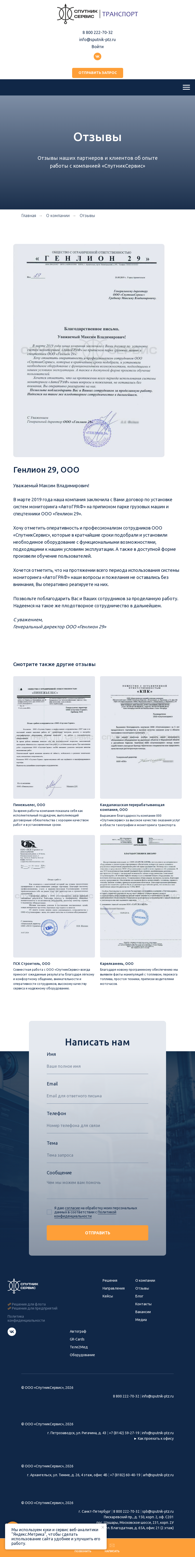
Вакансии (143, 1318)
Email (52, 1089)
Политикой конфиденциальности (85, 1220)
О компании (145, 1286)
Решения (110, 1286)
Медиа (141, 1326)
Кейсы (108, 1302)
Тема (52, 1148)
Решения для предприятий (34, 1314)
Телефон (56, 1119)
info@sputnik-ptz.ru (97, 39)
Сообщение (59, 1178)
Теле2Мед (79, 1353)
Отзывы (87, 215)
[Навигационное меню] (186, 87)
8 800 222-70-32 (98, 32)
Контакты (143, 1310)
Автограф (78, 1337)
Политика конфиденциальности (26, 1324)
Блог (139, 1302)
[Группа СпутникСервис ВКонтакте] (12, 1340)
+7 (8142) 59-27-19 (124, 1439)
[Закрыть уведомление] (102, 1527)
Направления (114, 1294)
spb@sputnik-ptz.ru (158, 1517)
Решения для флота (29, 1310)
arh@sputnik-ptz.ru (158, 1481)
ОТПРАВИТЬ (97, 1238)
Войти (98, 46)
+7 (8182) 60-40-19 (125, 1481)
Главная (28, 215)
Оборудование (82, 1361)
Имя (51, 1059)
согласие (72, 1214)
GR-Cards (77, 1345)
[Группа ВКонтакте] (97, 56)
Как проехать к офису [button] (156, 1444)
